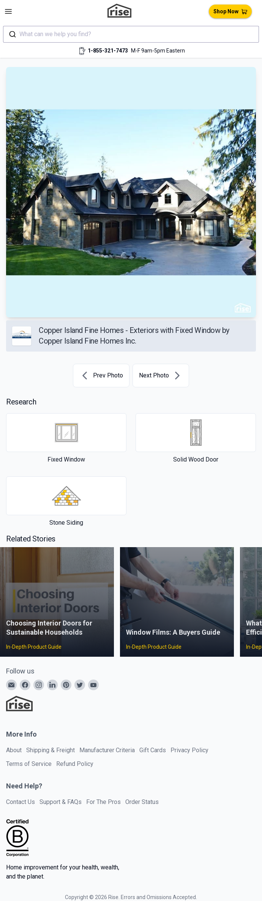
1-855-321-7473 (108, 51)
